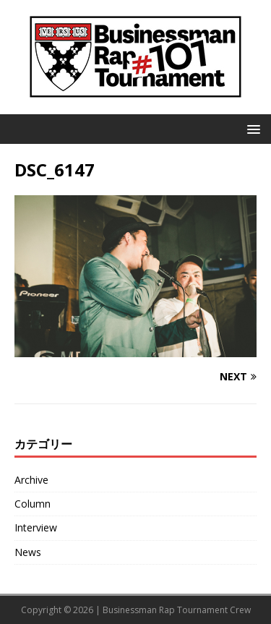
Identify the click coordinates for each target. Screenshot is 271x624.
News (27, 552)
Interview (35, 527)
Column (32, 503)
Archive (31, 480)
